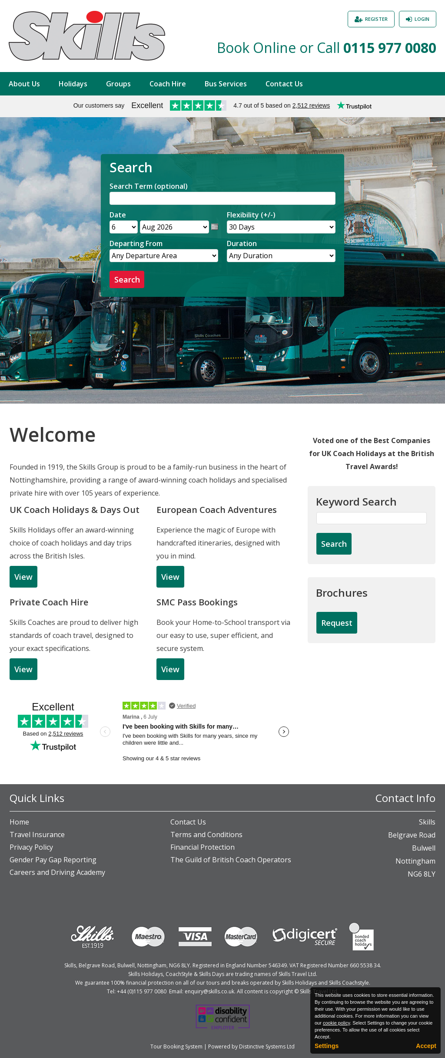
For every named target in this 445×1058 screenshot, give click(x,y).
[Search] (222, 198)
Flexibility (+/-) (251, 215)
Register (376, 19)
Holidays (73, 84)
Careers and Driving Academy (57, 872)
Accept (426, 1045)
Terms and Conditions (206, 834)
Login (422, 19)
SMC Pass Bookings (197, 602)
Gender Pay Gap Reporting (53, 859)
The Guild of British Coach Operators (230, 859)
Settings (327, 1045)
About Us (24, 84)
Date (118, 215)
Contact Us (284, 84)
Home (19, 822)
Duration (242, 243)
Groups (118, 84)
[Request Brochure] (336, 623)
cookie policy (336, 1022)
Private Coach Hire (49, 602)
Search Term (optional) (149, 186)
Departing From (136, 243)
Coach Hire (167, 84)
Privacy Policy (31, 847)
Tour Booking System (176, 1046)
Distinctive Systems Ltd (267, 1046)
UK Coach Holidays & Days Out (74, 510)
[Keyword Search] (371, 518)
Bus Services (226, 84)
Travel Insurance (37, 834)
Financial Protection (202, 847)
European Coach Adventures (216, 510)
